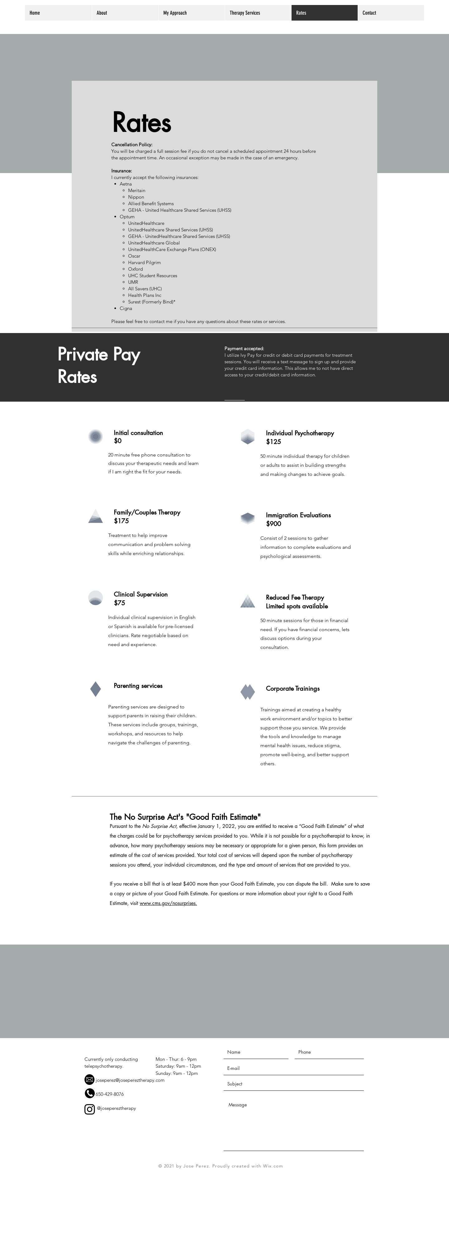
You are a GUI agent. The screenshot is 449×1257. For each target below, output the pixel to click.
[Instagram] (90, 1109)
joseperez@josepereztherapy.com (130, 1080)
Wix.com (273, 1166)
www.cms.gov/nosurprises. (168, 903)
